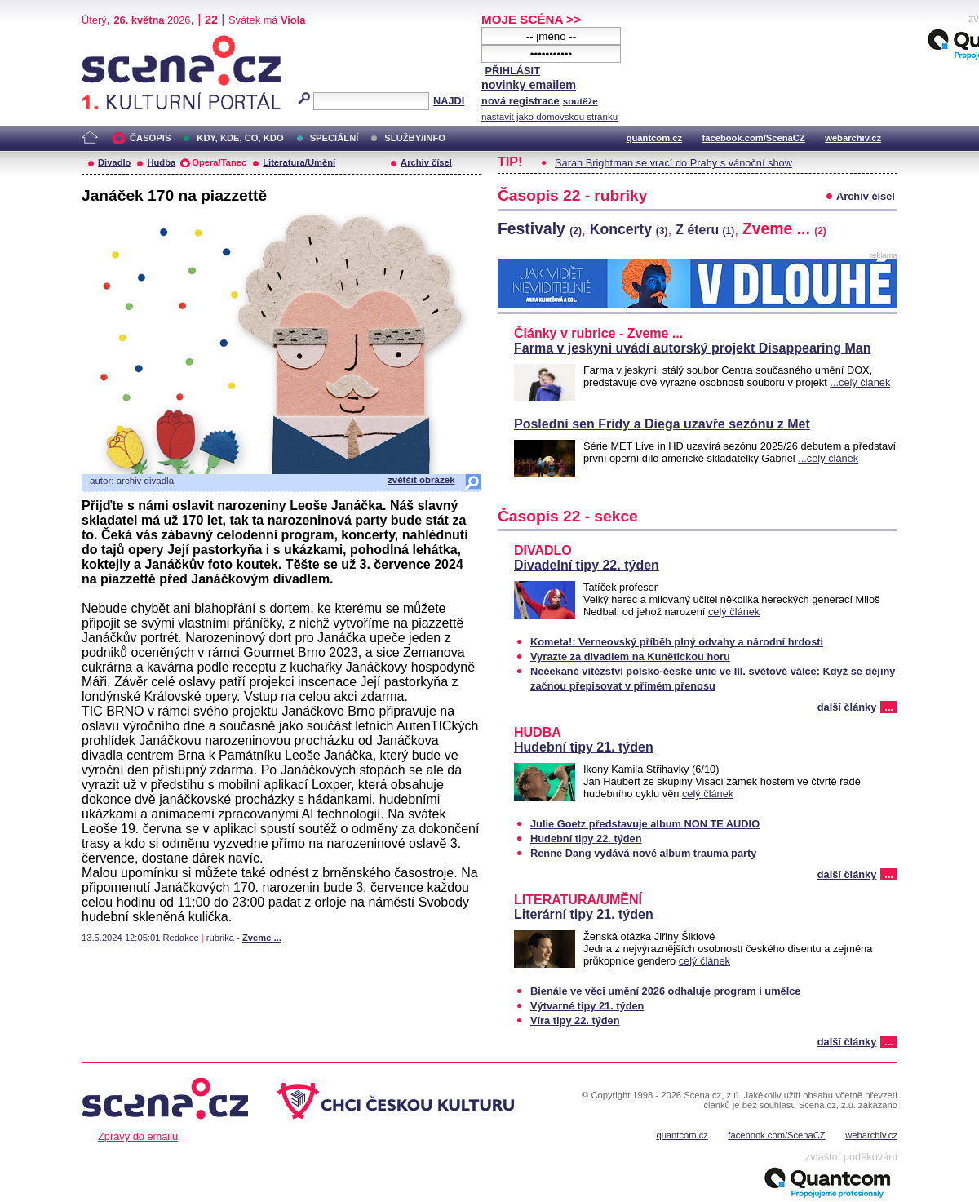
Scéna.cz (109, 42)
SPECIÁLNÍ (334, 138)
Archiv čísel (426, 162)
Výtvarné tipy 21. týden (587, 1006)
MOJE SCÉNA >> (531, 19)
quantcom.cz (654, 138)
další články (847, 707)
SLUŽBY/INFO (414, 138)
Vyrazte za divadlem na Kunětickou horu (630, 656)
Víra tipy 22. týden (575, 1020)
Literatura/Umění (299, 162)
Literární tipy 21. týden (583, 914)
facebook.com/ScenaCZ (753, 138)
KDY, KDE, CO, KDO (240, 138)
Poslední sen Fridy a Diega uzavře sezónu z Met (662, 424)
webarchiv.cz (853, 138)
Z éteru (705, 230)
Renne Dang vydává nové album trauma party (643, 853)
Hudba (161, 162)
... (888, 707)
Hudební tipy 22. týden (586, 838)
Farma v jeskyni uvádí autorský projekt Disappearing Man (692, 348)
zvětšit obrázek (421, 480)
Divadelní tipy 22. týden (586, 565)
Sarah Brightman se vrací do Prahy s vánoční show (673, 163)
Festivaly (540, 228)
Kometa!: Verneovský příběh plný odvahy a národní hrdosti (676, 642)
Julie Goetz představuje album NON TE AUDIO (645, 824)
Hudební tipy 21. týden (583, 747)
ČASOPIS (150, 138)
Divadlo (114, 162)
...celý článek (860, 382)
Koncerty (629, 229)
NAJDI (448, 101)
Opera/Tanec (219, 162)
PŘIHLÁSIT (512, 70)
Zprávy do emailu (138, 1136)
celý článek (734, 611)
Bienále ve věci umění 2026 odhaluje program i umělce (665, 991)
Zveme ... (261, 938)
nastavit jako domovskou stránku (549, 117)
